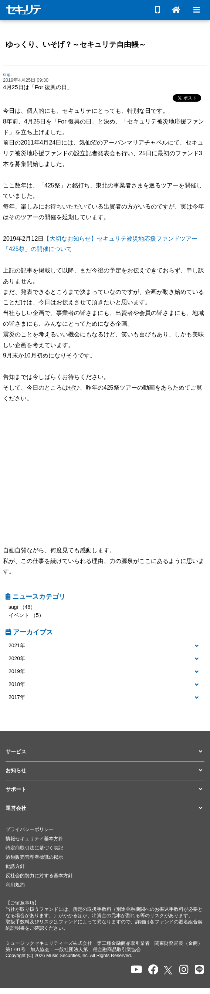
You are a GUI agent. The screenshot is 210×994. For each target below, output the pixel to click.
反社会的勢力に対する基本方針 (39, 875)
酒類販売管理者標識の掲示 (34, 857)
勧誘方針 (15, 866)
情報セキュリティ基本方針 (34, 838)
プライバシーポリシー (30, 829)
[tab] (105, 646)
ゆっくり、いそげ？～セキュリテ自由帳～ (76, 44)
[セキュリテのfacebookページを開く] (153, 970)
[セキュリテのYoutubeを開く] (136, 970)
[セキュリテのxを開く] (168, 970)
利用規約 (15, 885)
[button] (105, 645)
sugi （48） (22, 607)
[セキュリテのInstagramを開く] (184, 970)
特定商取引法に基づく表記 (34, 848)
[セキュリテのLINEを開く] (199, 970)
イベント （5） (26, 615)
